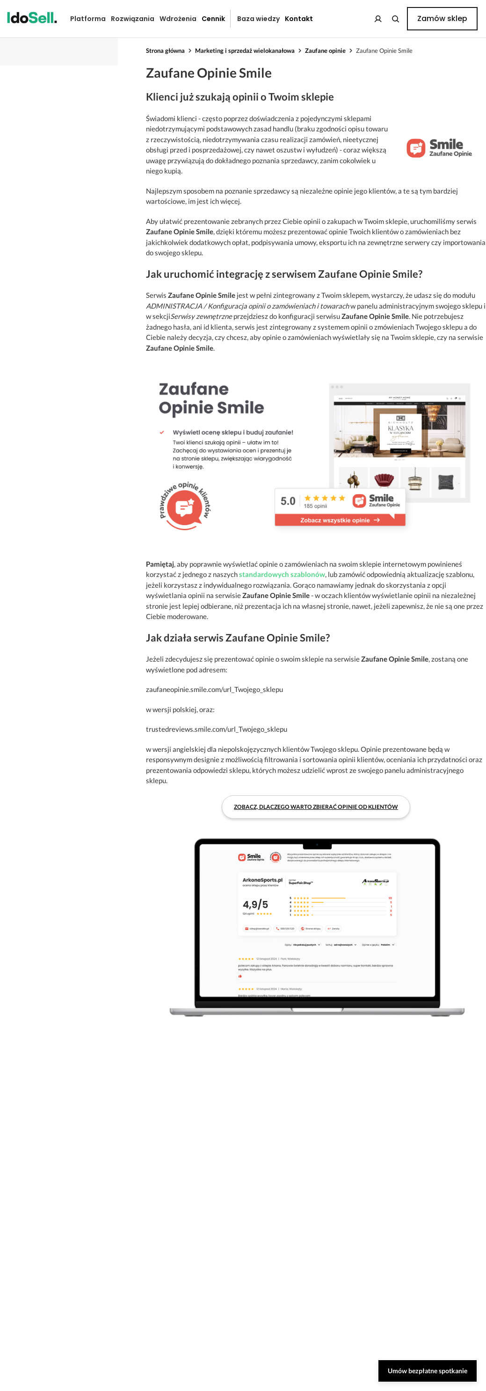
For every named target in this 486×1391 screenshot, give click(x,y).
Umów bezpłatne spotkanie (427, 1371)
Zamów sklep (442, 18)
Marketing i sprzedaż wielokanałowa (245, 50)
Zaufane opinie (325, 50)
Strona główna (165, 50)
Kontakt (299, 18)
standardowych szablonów (282, 574)
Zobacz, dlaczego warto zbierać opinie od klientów (316, 806)
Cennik (213, 18)
